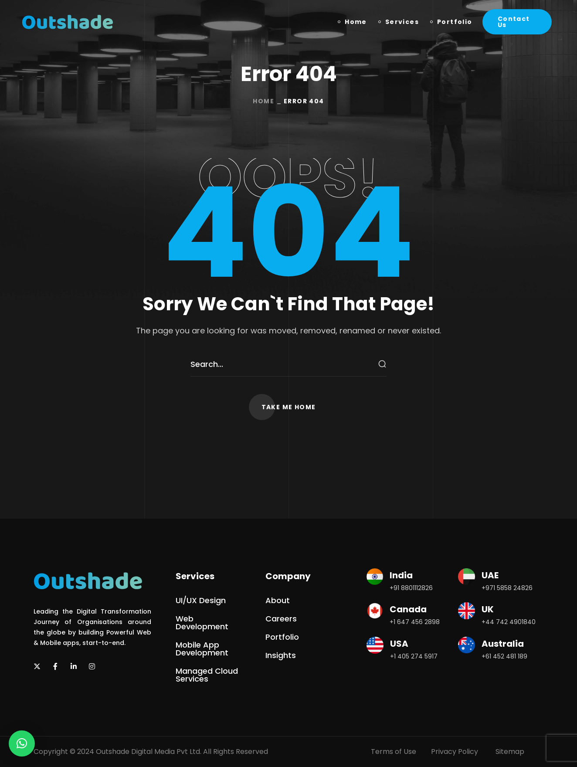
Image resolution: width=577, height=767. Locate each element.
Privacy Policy (454, 752)
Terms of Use (393, 752)
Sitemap (510, 752)
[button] (517, 21)
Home (263, 101)
